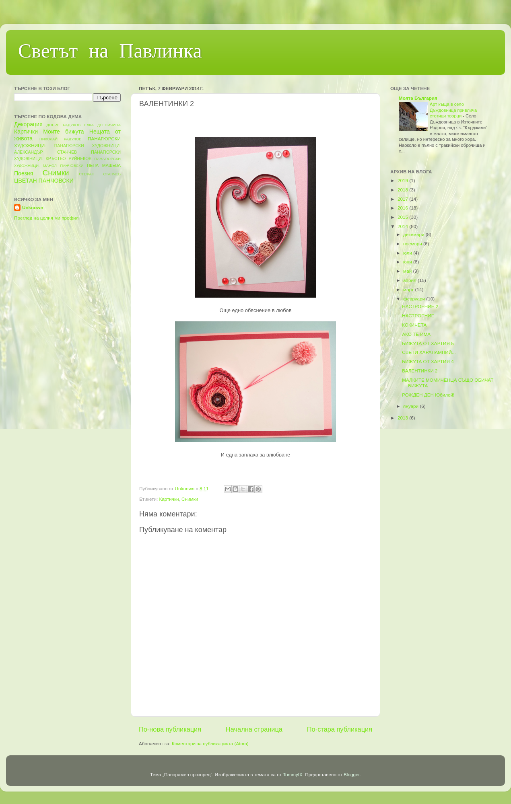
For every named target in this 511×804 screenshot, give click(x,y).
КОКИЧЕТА (414, 324)
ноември (413, 243)
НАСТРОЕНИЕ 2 (420, 306)
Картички (169, 499)
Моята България (418, 98)
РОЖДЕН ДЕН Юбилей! (428, 394)
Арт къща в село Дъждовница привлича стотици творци (453, 110)
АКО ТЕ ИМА (416, 334)
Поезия (23, 173)
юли (408, 252)
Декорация (28, 124)
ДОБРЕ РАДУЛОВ (64, 125)
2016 (403, 207)
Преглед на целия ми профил (46, 217)
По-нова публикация (170, 729)
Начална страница (254, 729)
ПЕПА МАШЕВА (104, 165)
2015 (403, 217)
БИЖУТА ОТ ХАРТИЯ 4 (427, 361)
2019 (403, 180)
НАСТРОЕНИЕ (418, 315)
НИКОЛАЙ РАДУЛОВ (60, 139)
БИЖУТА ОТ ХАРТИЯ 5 (427, 343)
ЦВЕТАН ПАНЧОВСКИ (44, 180)
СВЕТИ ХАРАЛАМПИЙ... (429, 352)
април (410, 280)
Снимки (189, 499)
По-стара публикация (339, 729)
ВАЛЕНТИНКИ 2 (419, 370)
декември (414, 234)
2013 (403, 417)
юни (408, 261)
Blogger (352, 774)
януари (411, 406)
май (408, 270)
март (409, 289)
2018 (403, 189)
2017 (403, 199)
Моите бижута (63, 131)
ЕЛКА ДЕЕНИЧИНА (102, 125)
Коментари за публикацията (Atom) (210, 743)
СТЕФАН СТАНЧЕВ (100, 174)
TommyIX (293, 774)
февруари (414, 298)
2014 (403, 226)
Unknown (32, 207)
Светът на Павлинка (110, 53)
